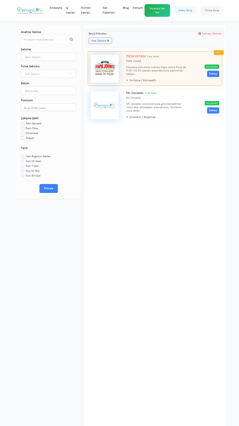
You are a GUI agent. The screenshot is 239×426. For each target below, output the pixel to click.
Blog (126, 8)
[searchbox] (49, 107)
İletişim (138, 8)
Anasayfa (55, 8)
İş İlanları (70, 10)
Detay (213, 74)
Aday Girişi (185, 10)
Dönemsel (32, 133)
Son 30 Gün (33, 175)
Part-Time (32, 128)
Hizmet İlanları (86, 10)
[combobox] (48, 57)
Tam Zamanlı (33, 123)
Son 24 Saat (33, 161)
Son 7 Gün (32, 166)
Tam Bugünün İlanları (38, 156)
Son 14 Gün (33, 170)
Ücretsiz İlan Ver (157, 10)
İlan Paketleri (109, 10)
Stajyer (30, 138)
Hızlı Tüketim (100, 40)
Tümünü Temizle (209, 33)
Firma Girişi (212, 10)
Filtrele (48, 188)
